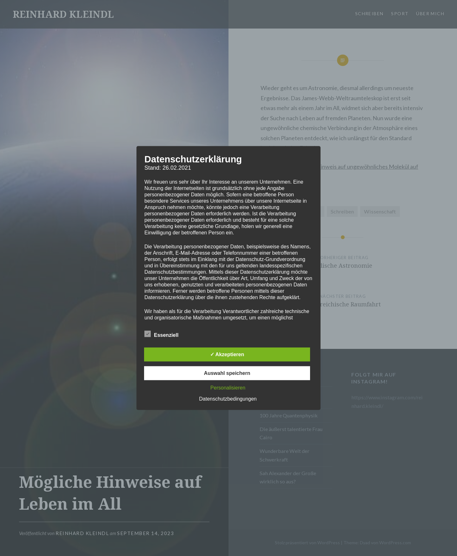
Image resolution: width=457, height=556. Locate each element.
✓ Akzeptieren (227, 354)
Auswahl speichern (227, 373)
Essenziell (161, 334)
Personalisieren (227, 387)
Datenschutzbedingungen (227, 399)
